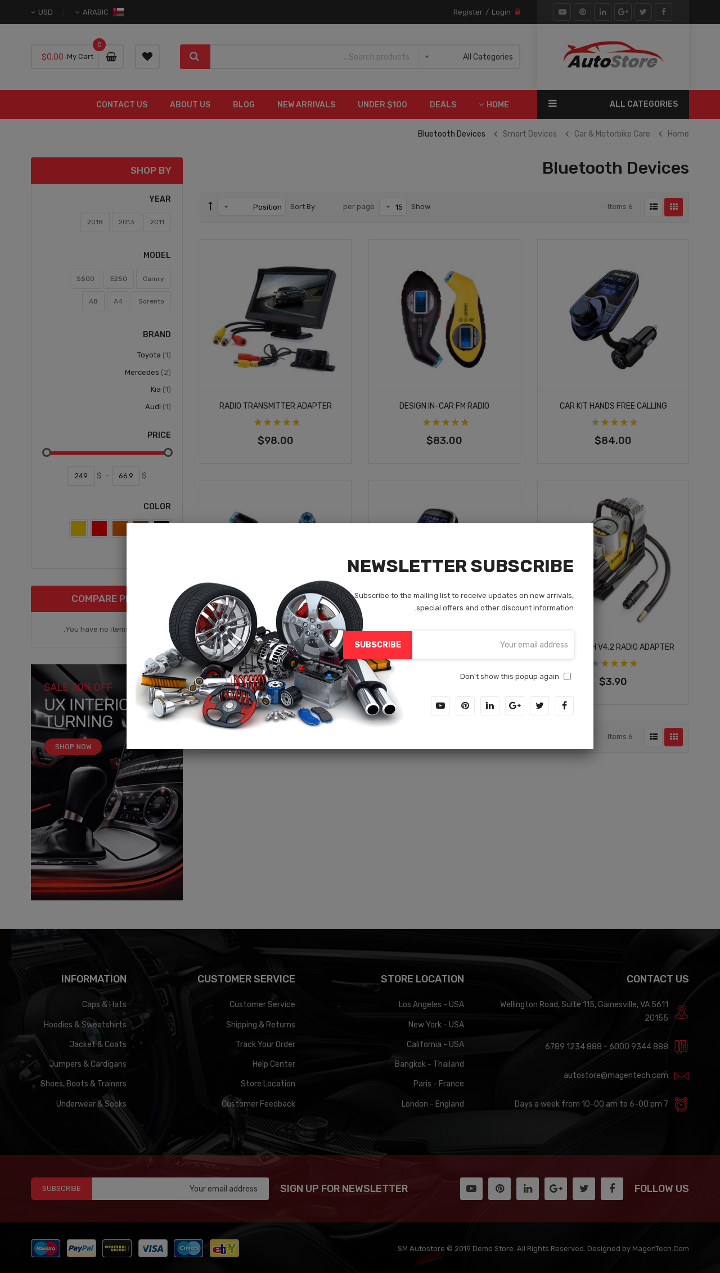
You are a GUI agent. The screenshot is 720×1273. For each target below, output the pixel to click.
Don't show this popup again (509, 676)
